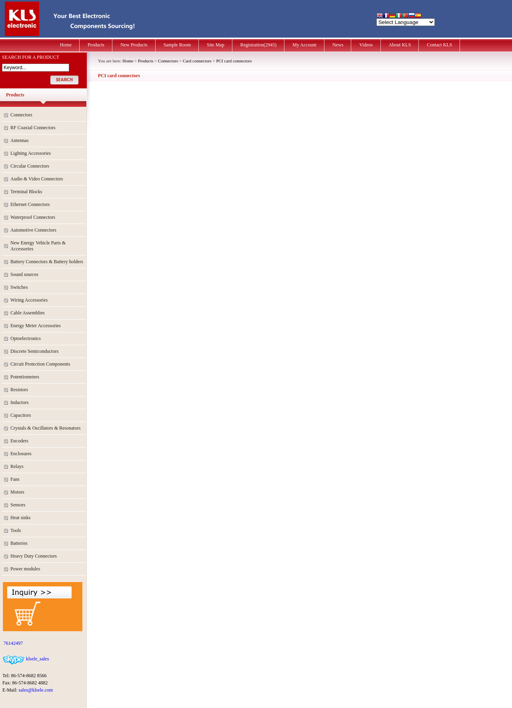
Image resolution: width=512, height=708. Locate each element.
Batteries (19, 543)
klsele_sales (37, 659)
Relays (17, 466)
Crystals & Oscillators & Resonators (45, 428)
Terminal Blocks (26, 191)
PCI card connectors (234, 60)
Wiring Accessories (29, 300)
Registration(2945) (258, 45)
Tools (15, 530)
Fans (15, 479)
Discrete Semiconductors (34, 351)
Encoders (19, 441)
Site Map (215, 45)
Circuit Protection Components (40, 364)
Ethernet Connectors (30, 204)
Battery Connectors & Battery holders (46, 261)
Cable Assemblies (27, 313)
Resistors (19, 389)
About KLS (400, 45)
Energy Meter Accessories (35, 325)
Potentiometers (24, 377)
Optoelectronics (25, 338)
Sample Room (177, 45)
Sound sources (24, 274)
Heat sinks (20, 517)
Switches (19, 287)
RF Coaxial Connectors (33, 127)
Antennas (19, 140)
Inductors (19, 402)
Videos (365, 45)
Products (96, 45)
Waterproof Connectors (32, 217)
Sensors (17, 505)
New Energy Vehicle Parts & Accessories (38, 246)
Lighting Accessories (30, 153)
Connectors (21, 115)
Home (66, 45)
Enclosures (21, 453)
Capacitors (20, 415)
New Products (134, 45)
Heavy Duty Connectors (33, 556)
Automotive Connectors (33, 230)
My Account (304, 45)
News (337, 45)
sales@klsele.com (35, 690)
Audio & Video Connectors (36, 179)
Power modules (25, 569)
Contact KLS (439, 45)
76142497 (12, 643)
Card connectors (197, 60)
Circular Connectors (29, 166)
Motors (17, 492)
